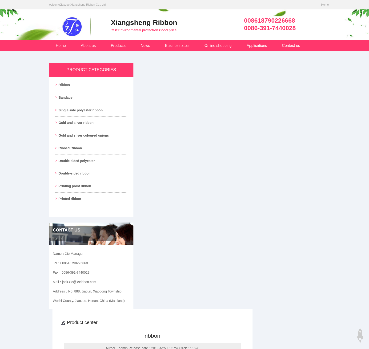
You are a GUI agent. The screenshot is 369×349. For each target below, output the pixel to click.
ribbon (152, 241)
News (145, 46)
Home (325, 4)
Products (118, 46)
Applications (257, 46)
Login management (289, 341)
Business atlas (177, 46)
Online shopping (218, 46)
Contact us (291, 46)
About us (88, 46)
